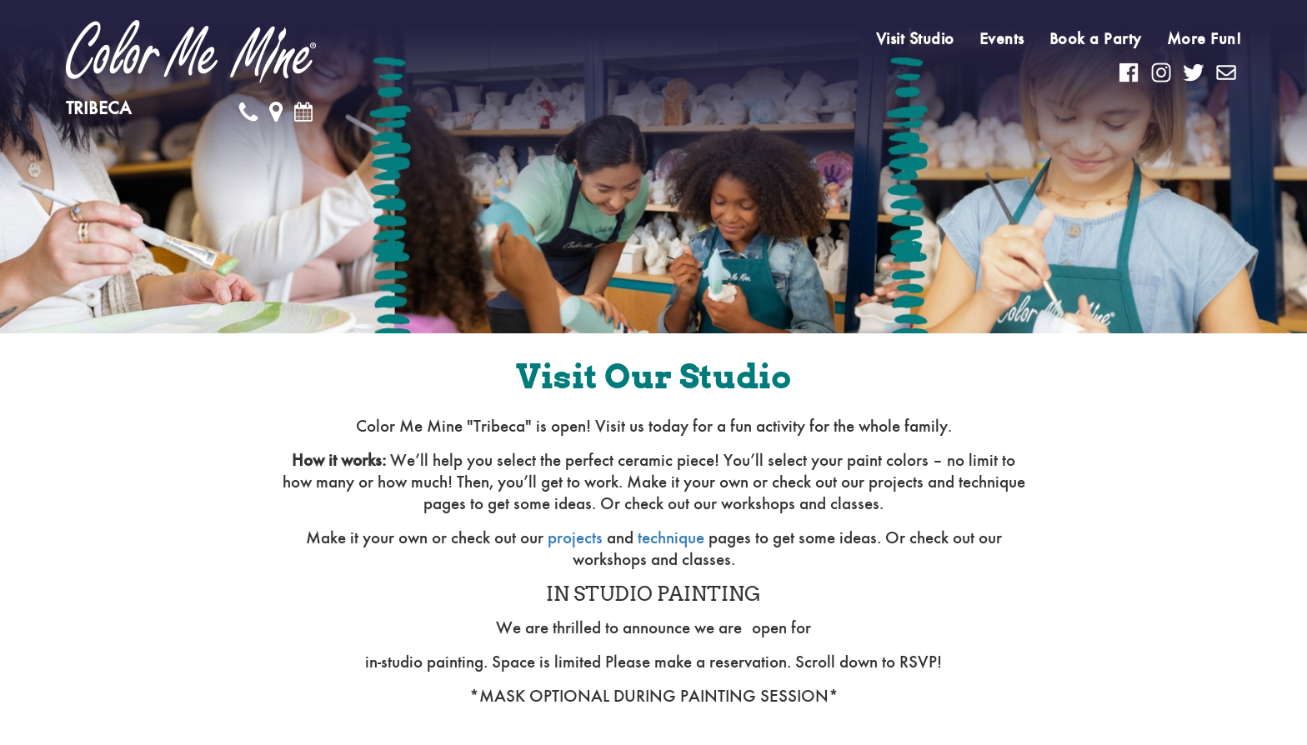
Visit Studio (915, 39)
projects (575, 538)
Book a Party (1095, 39)
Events (1001, 39)
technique (671, 538)
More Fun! (1204, 39)
